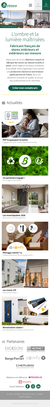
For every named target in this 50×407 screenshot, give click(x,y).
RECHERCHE (38, 6)
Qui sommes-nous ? (29, 394)
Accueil (9, 394)
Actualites (17, 394)
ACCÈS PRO (46, 6)
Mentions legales (25, 397)
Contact (40, 394)
